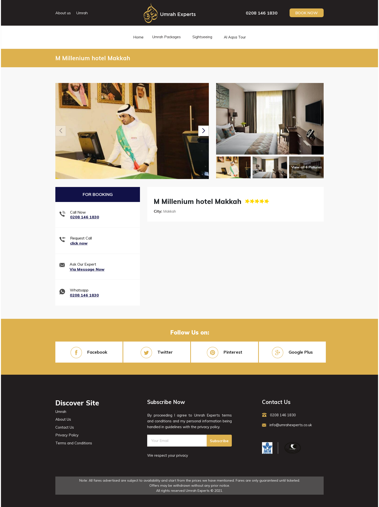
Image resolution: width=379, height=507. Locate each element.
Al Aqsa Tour (235, 37)
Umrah (82, 12)
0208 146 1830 (261, 13)
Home (138, 37)
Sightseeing (202, 37)
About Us (63, 419)
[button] (203, 131)
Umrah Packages (166, 37)
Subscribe (219, 440)
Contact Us (64, 427)
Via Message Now (87, 269)
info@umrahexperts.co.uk (287, 425)
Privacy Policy (67, 435)
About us (63, 12)
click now (78, 243)
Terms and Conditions (73, 443)
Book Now (306, 12)
